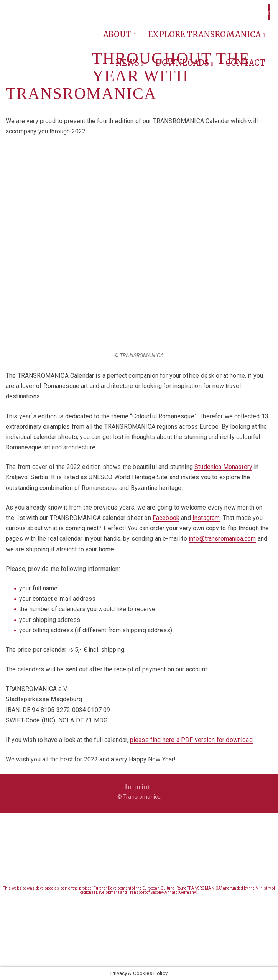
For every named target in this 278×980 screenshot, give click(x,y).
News (129, 62)
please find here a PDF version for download (191, 739)
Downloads (184, 62)
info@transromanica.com (222, 538)
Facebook (166, 517)
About (119, 34)
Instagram (206, 517)
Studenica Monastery (223, 466)
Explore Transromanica (206, 34)
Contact (245, 62)
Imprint (137, 786)
